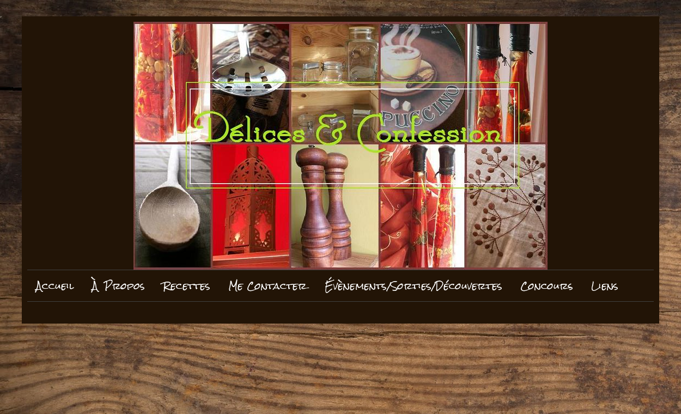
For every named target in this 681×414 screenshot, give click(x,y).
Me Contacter (267, 286)
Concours (546, 286)
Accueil (55, 286)
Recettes (186, 286)
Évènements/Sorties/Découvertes (413, 286)
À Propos (118, 286)
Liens (604, 286)
